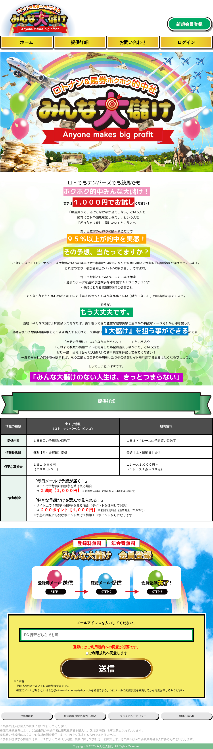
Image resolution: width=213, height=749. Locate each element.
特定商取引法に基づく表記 (80, 716)
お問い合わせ (132, 42)
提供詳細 (79, 42)
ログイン (186, 42)
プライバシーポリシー (133, 716)
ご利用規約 (26, 716)
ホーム (26, 42)
